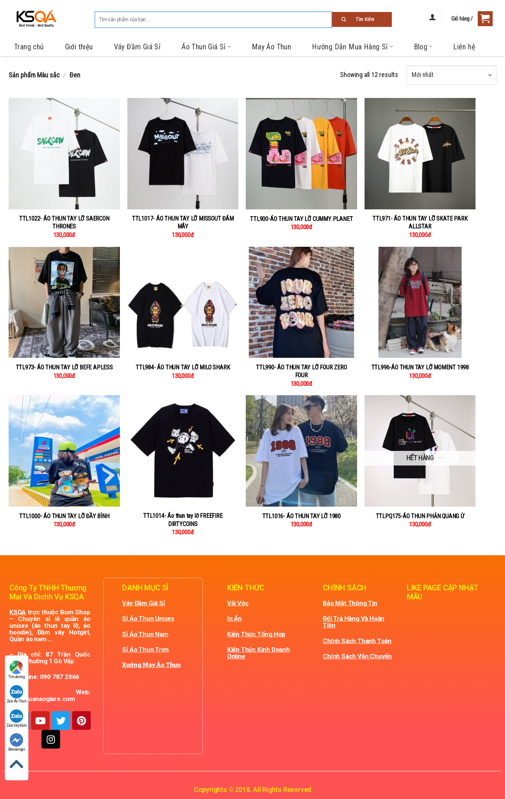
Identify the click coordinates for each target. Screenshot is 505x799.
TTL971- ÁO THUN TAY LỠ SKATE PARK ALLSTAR (419, 222)
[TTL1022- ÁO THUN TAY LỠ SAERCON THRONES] (64, 153)
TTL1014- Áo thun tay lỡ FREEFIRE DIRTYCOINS (183, 519)
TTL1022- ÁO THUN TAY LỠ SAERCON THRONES (64, 222)
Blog (423, 46)
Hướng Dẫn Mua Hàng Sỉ (352, 46)
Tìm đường (16, 670)
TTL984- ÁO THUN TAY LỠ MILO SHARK (183, 367)
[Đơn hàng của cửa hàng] (451, 75)
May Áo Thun (271, 46)
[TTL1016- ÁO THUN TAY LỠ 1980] (301, 451)
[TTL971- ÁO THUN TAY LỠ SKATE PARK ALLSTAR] (420, 153)
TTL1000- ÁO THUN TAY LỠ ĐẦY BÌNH (64, 516)
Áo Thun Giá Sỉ (206, 46)
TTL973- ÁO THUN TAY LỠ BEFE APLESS (64, 367)
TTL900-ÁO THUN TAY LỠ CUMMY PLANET (301, 218)
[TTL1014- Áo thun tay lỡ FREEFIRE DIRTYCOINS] (183, 451)
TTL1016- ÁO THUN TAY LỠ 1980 (301, 516)
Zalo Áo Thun (17, 694)
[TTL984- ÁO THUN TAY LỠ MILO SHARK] (183, 302)
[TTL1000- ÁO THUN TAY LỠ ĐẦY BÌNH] (64, 451)
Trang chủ (29, 46)
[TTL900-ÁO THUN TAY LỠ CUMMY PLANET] (301, 153)
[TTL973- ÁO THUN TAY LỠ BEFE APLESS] (64, 302)
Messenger (16, 742)
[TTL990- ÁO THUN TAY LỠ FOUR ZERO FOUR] (301, 302)
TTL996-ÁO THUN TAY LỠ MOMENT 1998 (420, 367)
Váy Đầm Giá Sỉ (137, 46)
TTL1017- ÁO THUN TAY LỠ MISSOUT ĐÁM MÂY (183, 222)
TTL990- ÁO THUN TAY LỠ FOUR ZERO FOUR (301, 371)
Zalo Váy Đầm (16, 718)
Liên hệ (464, 46)
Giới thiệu (79, 46)
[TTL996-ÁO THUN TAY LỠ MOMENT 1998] (420, 302)
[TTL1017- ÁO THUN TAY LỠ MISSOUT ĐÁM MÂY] (183, 153)
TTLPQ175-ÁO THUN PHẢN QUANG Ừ (420, 516)
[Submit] (362, 19)
